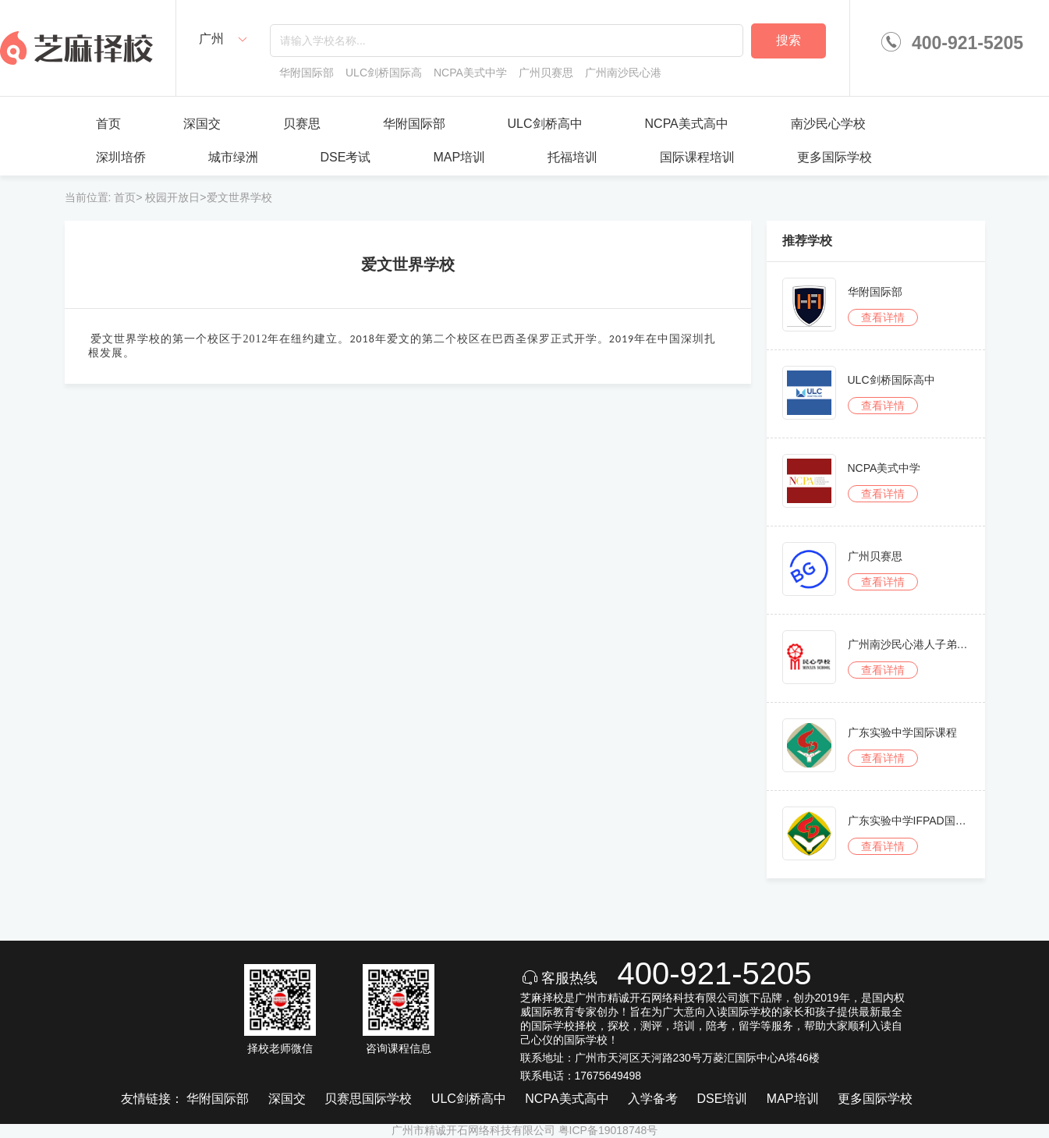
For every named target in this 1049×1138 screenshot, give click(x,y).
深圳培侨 (121, 157)
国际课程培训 (697, 157)
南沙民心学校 (828, 123)
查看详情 (883, 317)
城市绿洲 (233, 157)
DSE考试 (346, 157)
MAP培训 (459, 157)
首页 (108, 123)
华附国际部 (414, 123)
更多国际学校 (834, 157)
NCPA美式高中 (686, 123)
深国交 (202, 123)
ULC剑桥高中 (545, 123)
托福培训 (572, 157)
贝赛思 (302, 123)
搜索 (788, 40)
